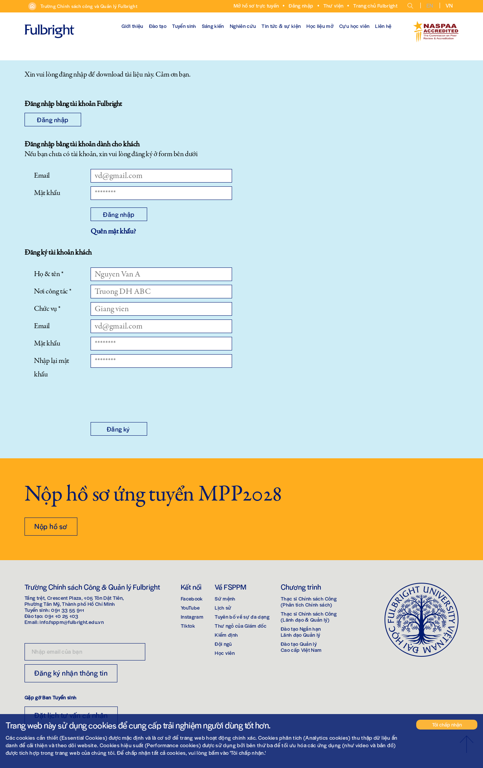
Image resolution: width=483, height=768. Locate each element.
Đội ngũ (223, 643)
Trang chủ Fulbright (375, 5)
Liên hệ (383, 25)
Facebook (192, 598)
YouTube (190, 607)
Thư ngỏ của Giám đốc (240, 625)
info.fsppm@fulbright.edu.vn (71, 621)
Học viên (225, 652)
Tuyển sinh (184, 25)
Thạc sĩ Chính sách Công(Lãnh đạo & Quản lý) (309, 616)
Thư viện (333, 5)
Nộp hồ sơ (51, 526)
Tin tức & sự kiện (281, 25)
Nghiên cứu (243, 25)
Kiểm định (226, 634)
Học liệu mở (320, 25)
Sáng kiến (213, 25)
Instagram (192, 616)
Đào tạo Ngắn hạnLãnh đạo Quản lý (301, 631)
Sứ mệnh (225, 598)
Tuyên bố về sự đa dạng (242, 616)
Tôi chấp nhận (447, 724)
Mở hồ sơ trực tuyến (256, 5)
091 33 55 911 (68, 609)
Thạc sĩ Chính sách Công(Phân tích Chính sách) (309, 601)
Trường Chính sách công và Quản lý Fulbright (88, 6)
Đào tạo (157, 25)
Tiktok (188, 625)
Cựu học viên (354, 25)
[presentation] (148, 400)
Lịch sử (223, 607)
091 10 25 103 (61, 615)
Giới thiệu (132, 25)
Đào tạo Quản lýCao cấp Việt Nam (301, 646)
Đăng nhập (301, 5)
